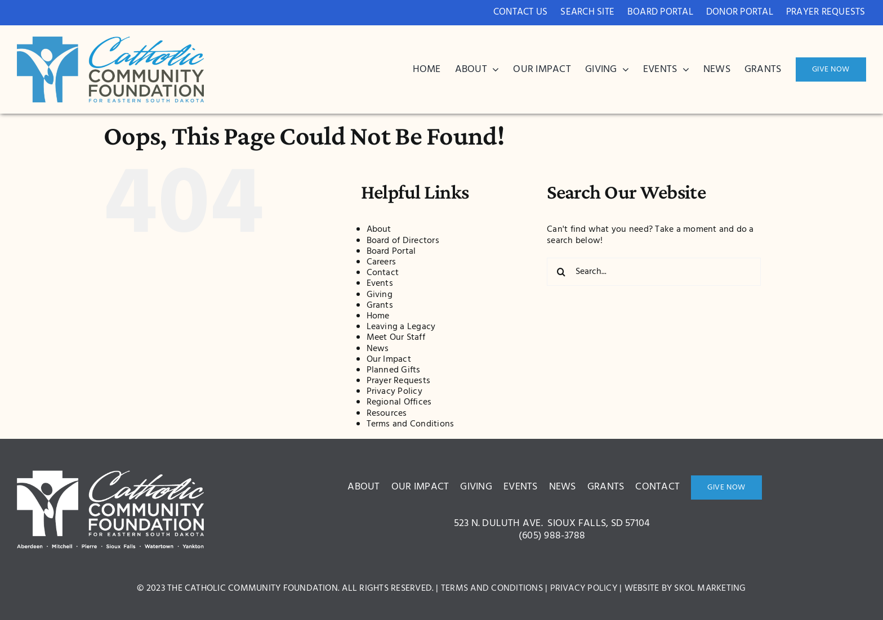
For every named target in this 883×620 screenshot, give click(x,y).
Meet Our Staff (396, 337)
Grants (380, 305)
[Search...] (654, 272)
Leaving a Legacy (401, 327)
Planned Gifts (394, 370)
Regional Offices (399, 402)
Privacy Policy (394, 391)
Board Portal (391, 251)
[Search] (561, 272)
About (379, 229)
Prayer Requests (399, 381)
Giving (380, 294)
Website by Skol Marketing (685, 588)
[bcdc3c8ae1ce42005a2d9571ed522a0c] (110, 41)
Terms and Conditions (410, 424)
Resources (387, 413)
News (378, 349)
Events (380, 283)
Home (378, 316)
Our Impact (389, 359)
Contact (383, 273)
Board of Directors (403, 240)
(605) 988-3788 (552, 536)
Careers (381, 262)
